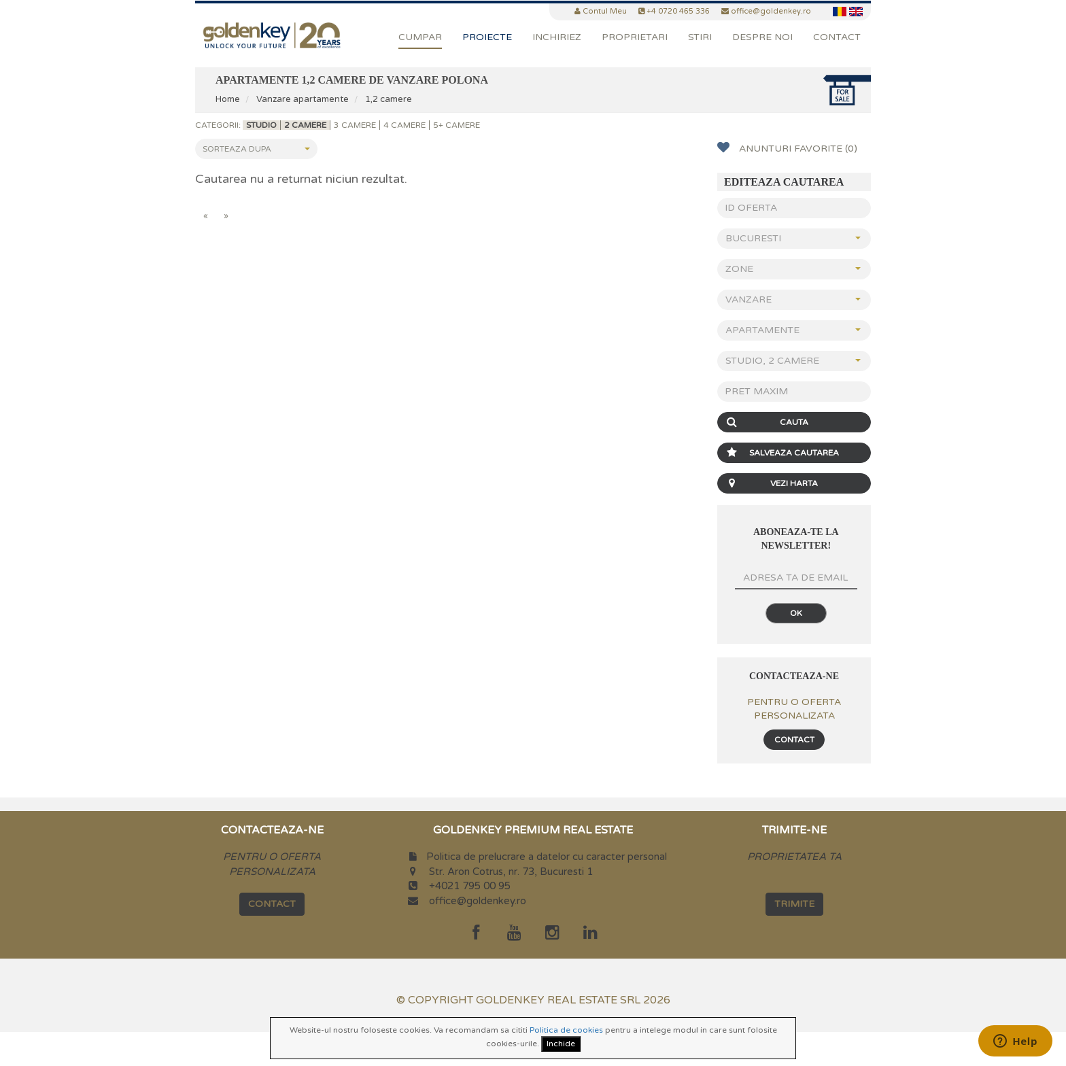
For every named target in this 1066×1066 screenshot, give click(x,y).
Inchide (561, 1043)
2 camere (305, 125)
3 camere (355, 125)
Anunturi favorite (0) (787, 147)
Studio (261, 125)
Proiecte (487, 37)
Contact (837, 37)
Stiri (700, 37)
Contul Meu (605, 11)
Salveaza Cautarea (780, 452)
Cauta (764, 422)
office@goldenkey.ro (477, 901)
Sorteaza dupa (256, 149)
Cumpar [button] (420, 37)
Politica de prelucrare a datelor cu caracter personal (546, 856)
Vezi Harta (769, 483)
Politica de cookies (566, 1030)
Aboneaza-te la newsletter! (796, 539)
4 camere (404, 125)
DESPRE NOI (762, 37)
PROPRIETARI (635, 37)
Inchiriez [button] (556, 37)
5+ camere (456, 125)
